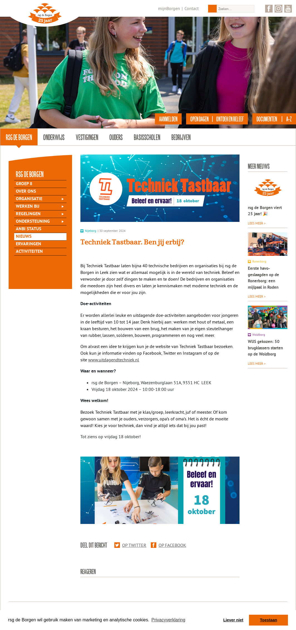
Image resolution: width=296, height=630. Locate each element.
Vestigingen (87, 137)
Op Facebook (168, 545)
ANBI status (28, 229)
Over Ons (26, 191)
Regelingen (28, 214)
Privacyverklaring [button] (168, 619)
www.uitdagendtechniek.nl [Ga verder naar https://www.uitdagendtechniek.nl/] (113, 359)
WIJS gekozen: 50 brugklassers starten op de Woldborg (265, 348)
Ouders (116, 137)
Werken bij (27, 206)
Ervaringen (28, 244)
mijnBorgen (169, 8)
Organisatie (29, 199)
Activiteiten (29, 251)
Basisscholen (147, 137)
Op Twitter (130, 545)
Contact (191, 8)
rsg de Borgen (19, 137)
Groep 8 (24, 184)
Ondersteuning (33, 221)
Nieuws (23, 236)
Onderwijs (54, 137)
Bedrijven (181, 137)
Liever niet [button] (233, 620)
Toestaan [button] (268, 620)
